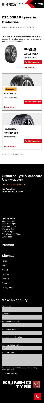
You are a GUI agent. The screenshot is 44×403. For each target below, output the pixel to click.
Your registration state (11, 345)
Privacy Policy (7, 288)
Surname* (6, 314)
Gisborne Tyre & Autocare (14, 4)
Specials (5, 279)
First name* (6, 306)
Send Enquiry (11, 374)
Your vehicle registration (12, 337)
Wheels (5, 270)
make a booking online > (14, 185)
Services (5, 274)
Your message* (8, 353)
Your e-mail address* (10, 329)
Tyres (4, 265)
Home (4, 261)
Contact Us (6, 283)
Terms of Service (6, 369)
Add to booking (33, 62)
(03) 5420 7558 (12, 179)
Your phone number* (10, 322)
